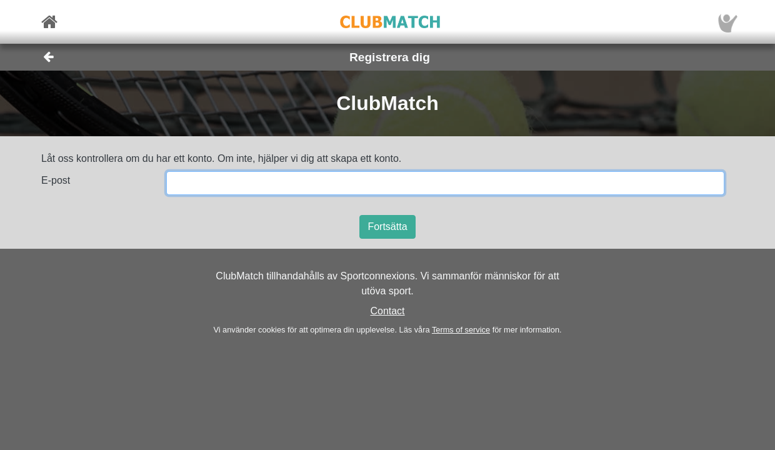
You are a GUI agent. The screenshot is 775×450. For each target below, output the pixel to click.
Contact (387, 311)
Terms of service (461, 329)
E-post (55, 180)
